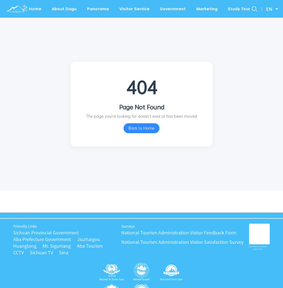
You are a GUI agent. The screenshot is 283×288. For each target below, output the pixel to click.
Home (35, 8)
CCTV (18, 252)
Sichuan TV (41, 252)
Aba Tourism (90, 246)
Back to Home (141, 128)
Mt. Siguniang (57, 246)
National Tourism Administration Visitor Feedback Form (178, 233)
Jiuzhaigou (88, 239)
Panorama (98, 8)
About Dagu (64, 8)
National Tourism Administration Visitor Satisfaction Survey (182, 242)
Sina (63, 252)
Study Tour (239, 8)
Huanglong (24, 246)
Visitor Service (134, 8)
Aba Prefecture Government (42, 239)
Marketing (207, 8)
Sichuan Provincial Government (46, 233)
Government (173, 8)
